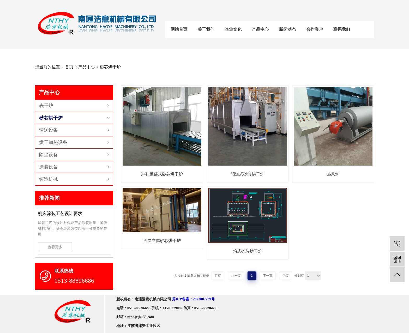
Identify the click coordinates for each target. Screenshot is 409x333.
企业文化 (233, 29)
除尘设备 (48, 154)
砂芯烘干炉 (110, 67)
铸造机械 (48, 179)
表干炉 (46, 105)
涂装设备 (48, 166)
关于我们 (206, 29)
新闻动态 (287, 29)
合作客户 (314, 29)
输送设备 (48, 130)
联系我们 (341, 29)
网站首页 (179, 29)
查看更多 (55, 247)
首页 (69, 67)
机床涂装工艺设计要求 (60, 213)
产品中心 (260, 29)
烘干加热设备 (53, 142)
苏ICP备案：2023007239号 (193, 299)
